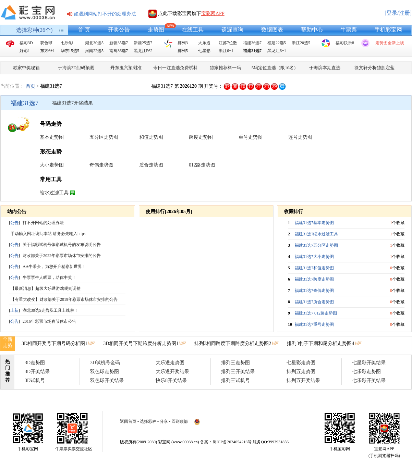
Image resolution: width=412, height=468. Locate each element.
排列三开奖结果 (238, 371)
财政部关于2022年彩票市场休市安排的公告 (62, 255)
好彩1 (25, 50)
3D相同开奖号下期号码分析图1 (54, 343)
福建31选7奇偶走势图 (314, 290)
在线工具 (193, 30)
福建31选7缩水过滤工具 (316, 234)
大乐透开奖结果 (172, 371)
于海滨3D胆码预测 (76, 67)
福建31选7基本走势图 (314, 222)
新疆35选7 (118, 42)
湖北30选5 (94, 42)
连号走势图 (300, 137)
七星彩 (204, 50)
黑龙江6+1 (276, 50)
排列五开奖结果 (303, 380)
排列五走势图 (301, 371)
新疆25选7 (143, 42)
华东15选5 (70, 50)
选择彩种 (148, 421)
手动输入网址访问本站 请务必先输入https (48, 233)
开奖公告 (119, 30)
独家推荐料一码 (225, 67)
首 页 (84, 30)
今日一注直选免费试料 (175, 67)
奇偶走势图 (101, 165)
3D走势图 (35, 362)
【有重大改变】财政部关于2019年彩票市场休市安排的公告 (64, 299)
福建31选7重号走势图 (314, 324)
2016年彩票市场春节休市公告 (49, 321)
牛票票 (348, 30)
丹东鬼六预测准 (126, 67)
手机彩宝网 (388, 30)
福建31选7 (252, 50)
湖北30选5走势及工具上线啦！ (50, 310)
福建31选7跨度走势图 (314, 279)
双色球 (46, 42)
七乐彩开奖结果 (369, 380)
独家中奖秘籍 (26, 67)
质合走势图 (151, 165)
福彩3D (26, 42)
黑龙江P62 (143, 50)
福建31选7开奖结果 (72, 103)
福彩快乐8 (345, 42)
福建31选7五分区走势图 (316, 245)
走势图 (156, 30)
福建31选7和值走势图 (314, 268)
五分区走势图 (103, 137)
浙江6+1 (226, 50)
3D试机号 (35, 380)
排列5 (183, 50)
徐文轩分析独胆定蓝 (374, 67)
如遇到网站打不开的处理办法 (105, 13)
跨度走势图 (201, 137)
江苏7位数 (228, 42)
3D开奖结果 (37, 371)
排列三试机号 (235, 380)
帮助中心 (312, 30)
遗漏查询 (232, 30)
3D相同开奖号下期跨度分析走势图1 (141, 343)
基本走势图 (52, 137)
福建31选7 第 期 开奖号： (187, 86)
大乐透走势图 (170, 362)
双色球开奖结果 (107, 380)
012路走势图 (202, 165)
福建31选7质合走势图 (314, 301)
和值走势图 (151, 137)
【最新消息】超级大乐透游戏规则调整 (46, 288)
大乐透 (204, 42)
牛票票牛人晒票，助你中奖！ (49, 277)
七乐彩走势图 (366, 371)
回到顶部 (179, 421)
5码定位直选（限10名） (275, 67)
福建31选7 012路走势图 (316, 313)
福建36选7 (252, 42)
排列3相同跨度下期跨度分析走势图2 (232, 343)
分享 (164, 421)
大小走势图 (52, 165)
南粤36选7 (118, 50)
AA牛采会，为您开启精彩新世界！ (54, 266)
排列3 (183, 42)
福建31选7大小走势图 (314, 256)
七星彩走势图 (301, 362)
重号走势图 (251, 137)
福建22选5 (276, 42)
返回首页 (128, 421)
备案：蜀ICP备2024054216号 (226, 442)
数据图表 (272, 30)
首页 (30, 86)
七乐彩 (67, 42)
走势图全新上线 (389, 42)
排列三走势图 (235, 362)
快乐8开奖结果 (171, 380)
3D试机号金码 (105, 362)
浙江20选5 (301, 42)
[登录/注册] (398, 13)
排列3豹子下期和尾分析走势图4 (320, 343)
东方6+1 (47, 50)
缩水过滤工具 (54, 192)
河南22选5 (94, 50)
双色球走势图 (104, 371)
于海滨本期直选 (324, 67)
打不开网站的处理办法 (43, 222)
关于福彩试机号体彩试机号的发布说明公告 (62, 244)
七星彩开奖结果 (369, 362)
